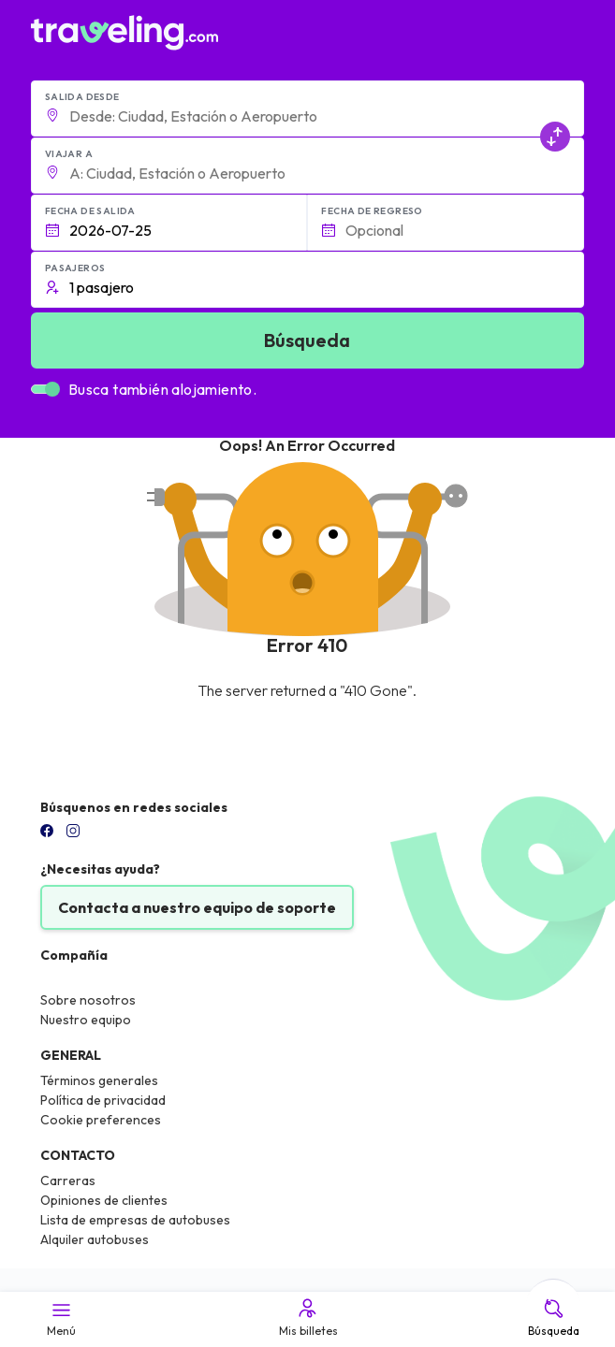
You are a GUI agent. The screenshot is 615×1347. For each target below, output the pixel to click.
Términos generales (99, 1080)
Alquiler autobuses (94, 1239)
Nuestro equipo (85, 1019)
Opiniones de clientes (104, 1200)
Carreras (67, 1180)
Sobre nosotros (88, 1000)
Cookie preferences (100, 1119)
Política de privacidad (103, 1100)
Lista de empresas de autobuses (135, 1219)
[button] (307, 108)
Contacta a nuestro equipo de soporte (197, 907)
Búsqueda (553, 1317)
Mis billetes (307, 1317)
